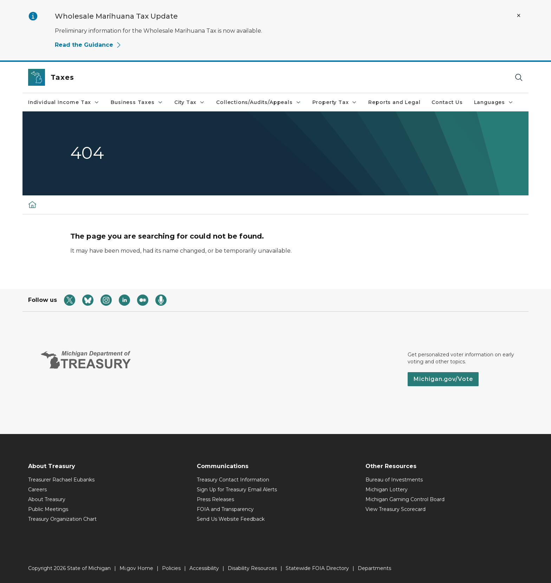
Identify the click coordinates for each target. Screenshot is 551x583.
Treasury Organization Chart (62, 519)
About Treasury (46, 499)
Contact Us (447, 102)
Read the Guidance (88, 44)
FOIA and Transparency (225, 509)
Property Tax (334, 102)
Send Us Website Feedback (231, 519)
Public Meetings (48, 509)
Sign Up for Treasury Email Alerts (237, 489)
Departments (374, 568)
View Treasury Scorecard (395, 509)
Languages (493, 102)
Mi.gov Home (136, 568)
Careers (37, 489)
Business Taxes (137, 102)
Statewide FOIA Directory (317, 568)
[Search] (518, 77)
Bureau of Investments (394, 480)
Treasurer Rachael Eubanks (61, 480)
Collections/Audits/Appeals (258, 102)
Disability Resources (252, 568)
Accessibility (204, 568)
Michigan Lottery (386, 489)
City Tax (189, 102)
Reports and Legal (394, 102)
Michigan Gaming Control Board (405, 499)
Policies (171, 568)
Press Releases (215, 499)
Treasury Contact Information (233, 480)
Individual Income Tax (63, 102)
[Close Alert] (519, 15)
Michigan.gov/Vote (443, 379)
